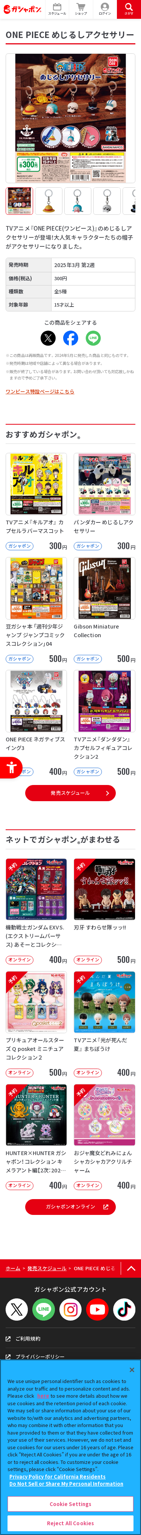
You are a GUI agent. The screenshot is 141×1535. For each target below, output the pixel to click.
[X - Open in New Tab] (48, 338)
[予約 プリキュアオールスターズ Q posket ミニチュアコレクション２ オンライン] (36, 1024)
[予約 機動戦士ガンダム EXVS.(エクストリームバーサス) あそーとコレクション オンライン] (36, 911)
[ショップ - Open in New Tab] (81, 9)
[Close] (132, 1370)
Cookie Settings (71, 1504)
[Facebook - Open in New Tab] (70, 338)
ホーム (13, 1268)
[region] (70, 1447)
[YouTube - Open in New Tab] (97, 1309)
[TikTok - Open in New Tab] (124, 1309)
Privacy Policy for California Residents (57, 1476)
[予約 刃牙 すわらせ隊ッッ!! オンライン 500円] (104, 911)
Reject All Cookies (70, 1523)
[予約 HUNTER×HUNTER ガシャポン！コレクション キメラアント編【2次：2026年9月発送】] (36, 1137)
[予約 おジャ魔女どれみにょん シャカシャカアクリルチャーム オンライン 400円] (104, 1137)
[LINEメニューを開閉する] (43, 1309)
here (43, 1395)
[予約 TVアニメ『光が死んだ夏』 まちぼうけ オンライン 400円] (104, 1024)
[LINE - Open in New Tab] (93, 338)
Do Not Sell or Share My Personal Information (66, 1483)
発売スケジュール (70, 792)
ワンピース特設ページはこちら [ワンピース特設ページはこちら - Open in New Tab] (40, 391)
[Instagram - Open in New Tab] (70, 1309)
